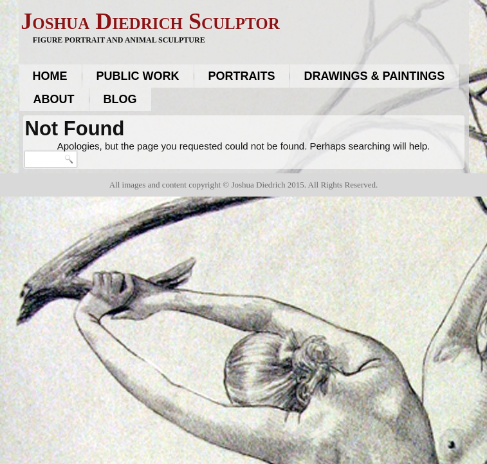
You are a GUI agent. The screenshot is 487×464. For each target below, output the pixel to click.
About (54, 99)
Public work (137, 76)
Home (50, 76)
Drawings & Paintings (374, 76)
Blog (120, 99)
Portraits (241, 76)
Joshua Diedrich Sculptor (150, 21)
